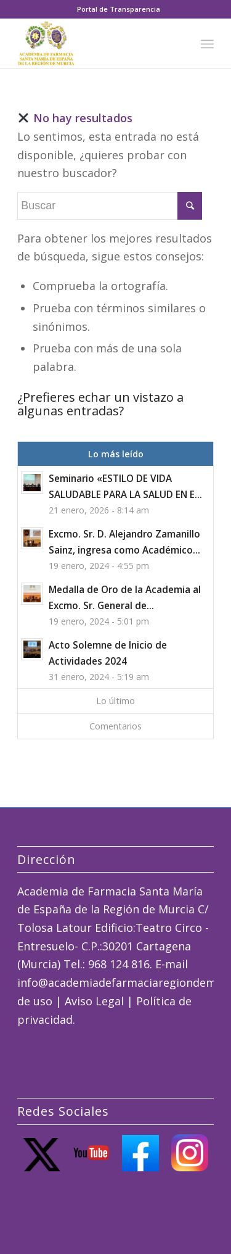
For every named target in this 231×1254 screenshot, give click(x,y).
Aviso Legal (94, 1001)
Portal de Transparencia (118, 9)
